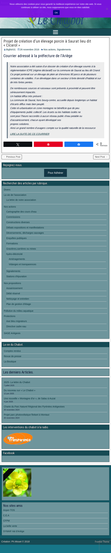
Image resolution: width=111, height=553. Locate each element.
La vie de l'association (15, 195)
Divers (7, 189)
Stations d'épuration (16, 276)
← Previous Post (11, 157)
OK (56, 12)
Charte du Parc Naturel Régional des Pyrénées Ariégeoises (34, 406)
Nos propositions (12, 283)
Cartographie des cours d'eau (21, 211)
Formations (12, 243)
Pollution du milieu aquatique (18, 311)
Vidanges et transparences (22, 264)
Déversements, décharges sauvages (25, 233)
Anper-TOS (9, 510)
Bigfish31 (11, 49)
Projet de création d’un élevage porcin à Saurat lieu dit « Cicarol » (47, 43)
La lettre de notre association (21, 200)
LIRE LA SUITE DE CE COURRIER (29, 133)
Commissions (13, 217)
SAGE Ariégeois (12, 333)
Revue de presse (12, 356)
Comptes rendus (12, 351)
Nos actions (49, 49)
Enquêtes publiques (16, 238)
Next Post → (101, 157)
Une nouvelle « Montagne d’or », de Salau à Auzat (29, 398)
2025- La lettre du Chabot (17, 382)
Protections (9, 316)
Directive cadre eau (16, 326)
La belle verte (10, 526)
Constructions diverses (18, 222)
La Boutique (10, 361)
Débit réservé (13, 293)
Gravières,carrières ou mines (21, 248)
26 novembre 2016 (29, 49)
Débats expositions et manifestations (25, 227)
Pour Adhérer (55, 172)
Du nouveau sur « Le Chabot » (19, 390)
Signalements (64, 49)
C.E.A (6, 515)
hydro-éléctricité (14, 254)
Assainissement (14, 288)
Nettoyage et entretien (17, 298)
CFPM (6, 520)
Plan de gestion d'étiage (18, 304)
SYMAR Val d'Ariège (13, 531)
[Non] (107, 8)
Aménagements (17, 259)
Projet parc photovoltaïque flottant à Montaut (26, 414)
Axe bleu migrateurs (16, 321)
